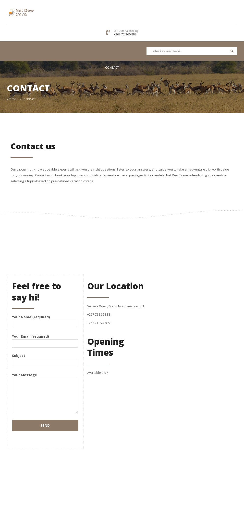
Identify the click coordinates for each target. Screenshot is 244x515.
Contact (112, 67)
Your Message (45, 393)
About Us (41, 67)
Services (77, 67)
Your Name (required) (45, 320)
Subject (45, 359)
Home (8, 67)
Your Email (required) (45, 339)
